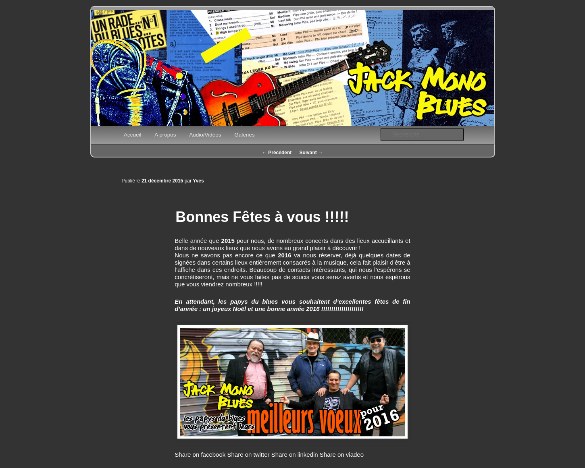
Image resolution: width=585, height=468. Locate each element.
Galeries (244, 135)
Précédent (276, 152)
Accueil (133, 135)
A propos (165, 135)
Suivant (311, 152)
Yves (198, 181)
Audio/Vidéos (205, 135)
